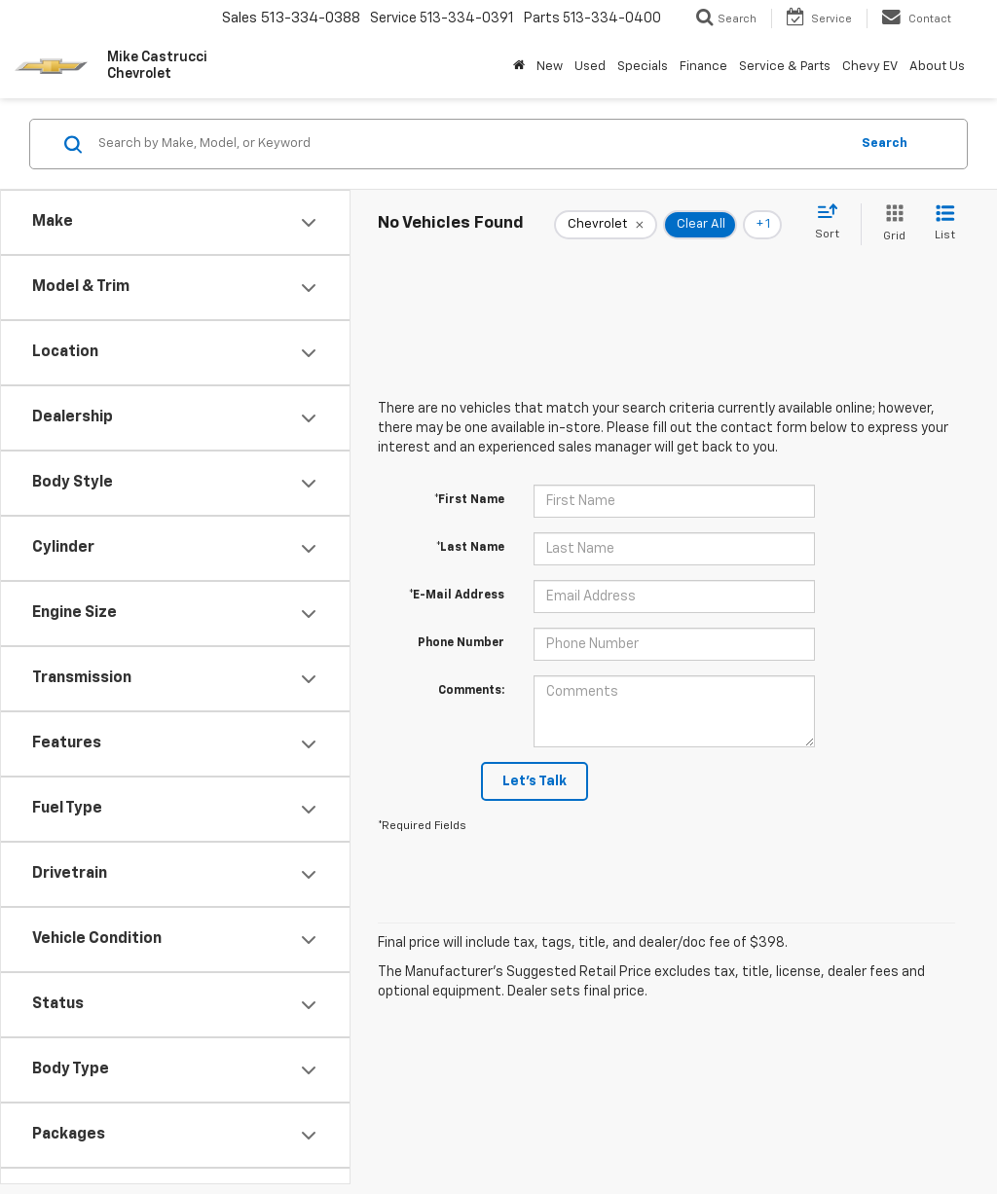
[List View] (945, 224)
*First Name (469, 500)
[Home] (519, 67)
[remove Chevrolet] (605, 224)
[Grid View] (890, 224)
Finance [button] (703, 66)
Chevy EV (870, 66)
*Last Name (470, 548)
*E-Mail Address (456, 595)
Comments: (471, 691)
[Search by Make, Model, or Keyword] (470, 144)
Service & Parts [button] (785, 66)
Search (884, 143)
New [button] (549, 66)
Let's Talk (534, 781)
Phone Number (461, 643)
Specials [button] (642, 66)
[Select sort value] (833, 222)
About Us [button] (937, 66)
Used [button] (590, 66)
